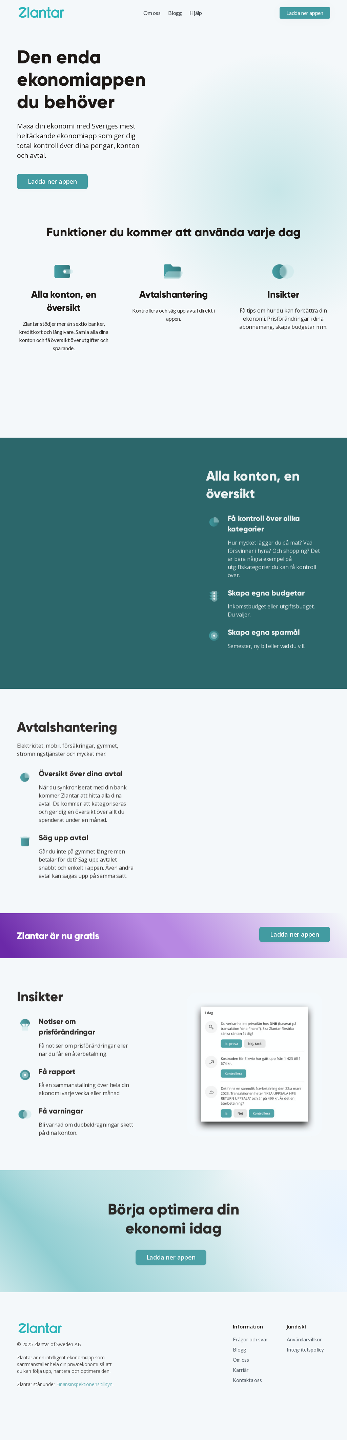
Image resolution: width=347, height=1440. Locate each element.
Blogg (175, 12)
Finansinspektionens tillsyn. (84, 1384)
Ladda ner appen (304, 12)
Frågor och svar (250, 1339)
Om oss (152, 12)
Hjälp (195, 12)
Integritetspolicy (305, 1349)
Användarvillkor (304, 1339)
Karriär (241, 1370)
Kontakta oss (247, 1380)
